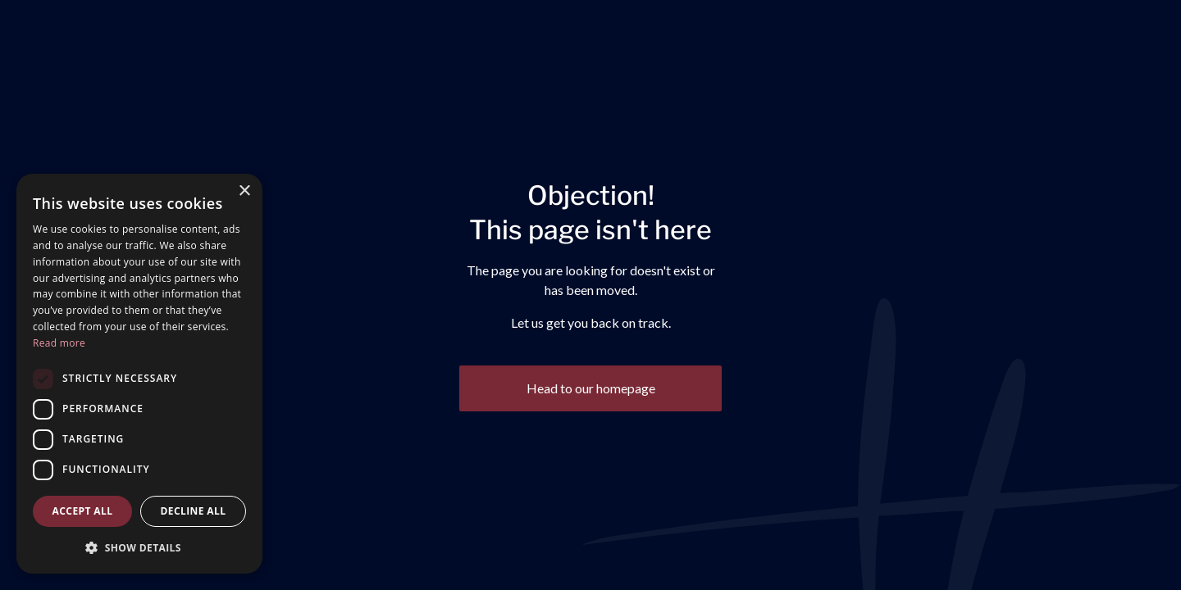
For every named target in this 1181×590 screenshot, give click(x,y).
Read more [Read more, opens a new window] (59, 343)
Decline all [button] (193, 511)
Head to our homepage (591, 388)
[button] (139, 547)
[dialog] (139, 374)
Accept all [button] (82, 511)
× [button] (244, 191)
